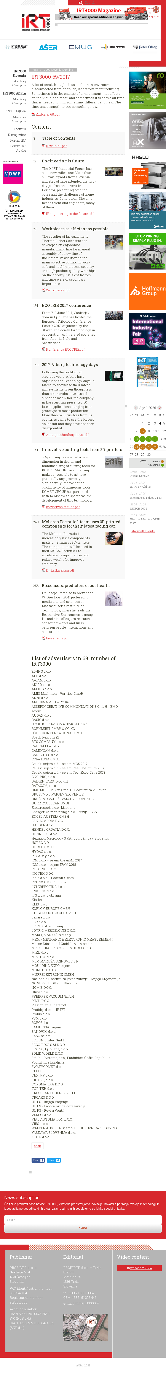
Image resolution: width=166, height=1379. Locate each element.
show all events (143, 531)
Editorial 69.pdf (48, 114)
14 (136, 439)
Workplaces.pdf (58, 290)
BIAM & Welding (140, 487)
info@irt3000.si (87, 1303)
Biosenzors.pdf (57, 638)
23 (149, 447)
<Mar (136, 407)
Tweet (51, 1160)
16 (149, 439)
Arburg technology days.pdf (67, 435)
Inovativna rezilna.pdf (63, 507)
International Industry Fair (146, 498)
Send (83, 1228)
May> (159, 407)
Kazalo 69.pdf (56, 146)
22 (142, 447)
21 (136, 447)
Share (35, 1160)
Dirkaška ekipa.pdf (60, 570)
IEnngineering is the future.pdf (69, 214)
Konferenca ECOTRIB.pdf (65, 349)
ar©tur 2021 (83, 1365)
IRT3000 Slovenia (50, 69)
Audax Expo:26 (139, 476)
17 (155, 439)
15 (142, 439)
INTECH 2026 (138, 508)
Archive (68, 69)
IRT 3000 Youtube (141, 1268)
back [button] (37, 1146)
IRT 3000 (35, 21)
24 (155, 447)
